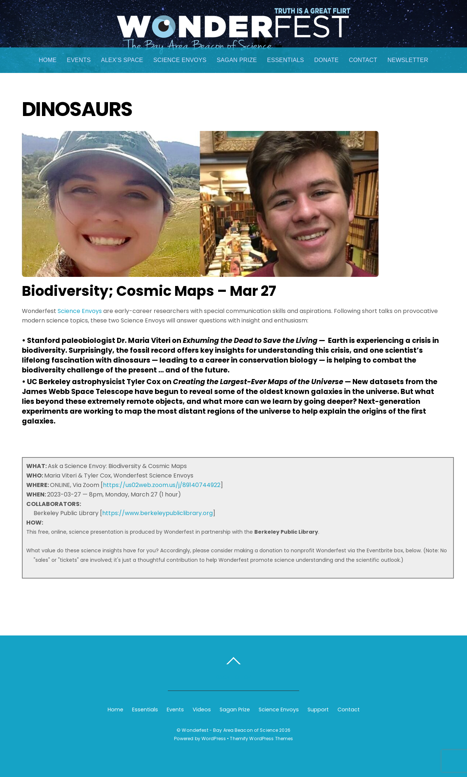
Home (48, 60)
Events (78, 60)
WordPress (213, 738)
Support (318, 709)
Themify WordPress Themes (261, 738)
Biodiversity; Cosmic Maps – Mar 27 (149, 291)
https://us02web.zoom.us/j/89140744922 (161, 485)
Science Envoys (180, 60)
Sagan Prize (237, 60)
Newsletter (407, 60)
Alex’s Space (122, 60)
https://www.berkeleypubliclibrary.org (157, 513)
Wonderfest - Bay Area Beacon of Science (230, 730)
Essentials (285, 60)
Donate (326, 60)
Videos (202, 709)
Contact (363, 60)
